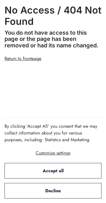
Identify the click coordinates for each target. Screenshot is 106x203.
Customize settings (53, 153)
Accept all (53, 170)
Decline (53, 190)
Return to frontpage (23, 58)
